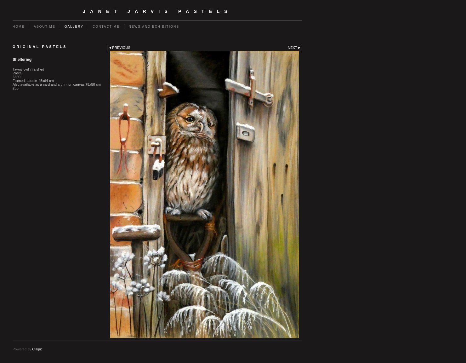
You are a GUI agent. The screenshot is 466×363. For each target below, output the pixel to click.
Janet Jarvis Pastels (157, 11)
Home (19, 26)
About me (44, 26)
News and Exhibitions (154, 26)
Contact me (106, 26)
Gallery (74, 26)
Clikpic (37, 349)
